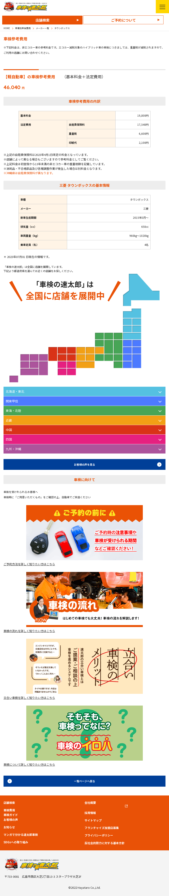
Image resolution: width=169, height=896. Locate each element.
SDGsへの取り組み (16, 842)
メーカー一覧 (42, 28)
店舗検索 (42, 20)
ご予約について (123, 20)
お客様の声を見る (84, 464)
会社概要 (90, 803)
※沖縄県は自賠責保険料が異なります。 (29, 173)
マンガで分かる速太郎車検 (21, 835)
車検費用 (9, 810)
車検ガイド (11, 815)
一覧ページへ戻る (84, 781)
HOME (7, 28)
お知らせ (9, 827)
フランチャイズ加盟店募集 (101, 828)
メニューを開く (160, 6)
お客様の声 (11, 820)
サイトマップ (93, 820)
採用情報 (90, 813)
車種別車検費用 (23, 28)
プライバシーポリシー (98, 835)
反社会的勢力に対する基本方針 (104, 843)
